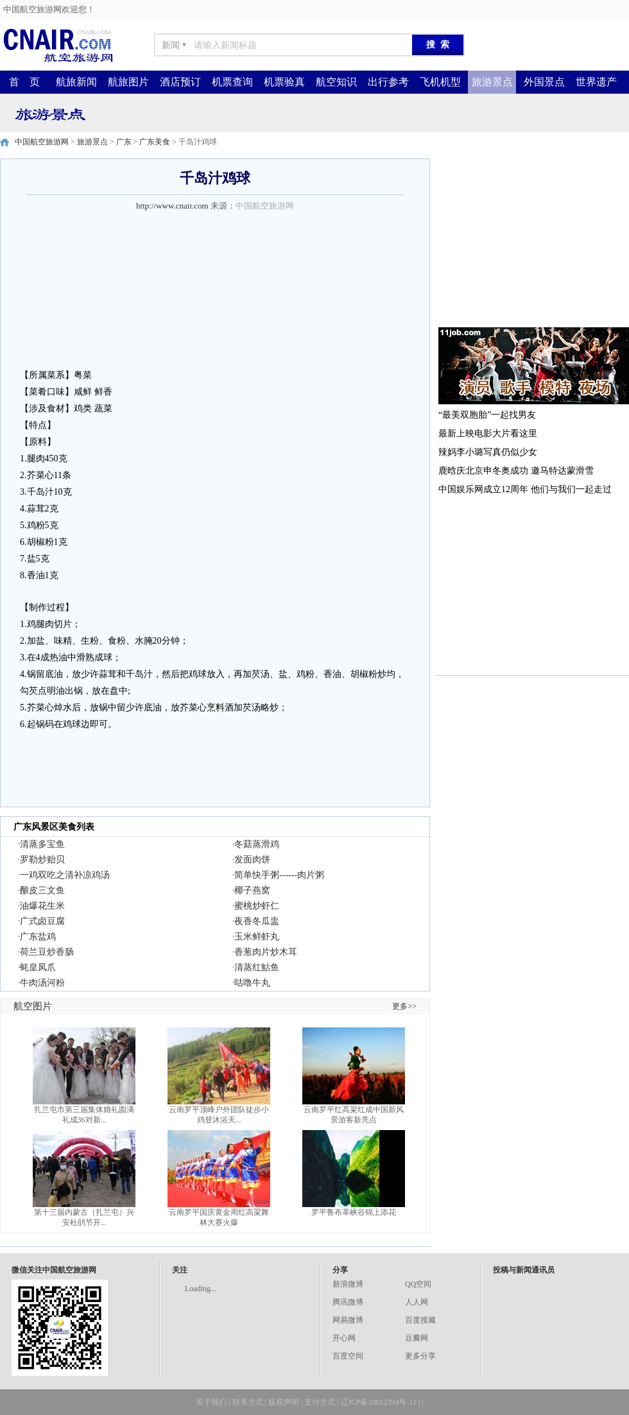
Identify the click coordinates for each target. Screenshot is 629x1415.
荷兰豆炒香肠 (47, 952)
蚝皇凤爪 (38, 967)
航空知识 (336, 81)
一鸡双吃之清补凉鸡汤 (65, 875)
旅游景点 (492, 81)
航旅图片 (128, 81)
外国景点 (544, 81)
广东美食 (154, 141)
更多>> (404, 1006)
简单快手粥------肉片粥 (279, 875)
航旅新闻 (76, 81)
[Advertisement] (532, 239)
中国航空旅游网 (42, 141)
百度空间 (347, 1355)
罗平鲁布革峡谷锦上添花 (353, 1212)
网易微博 (347, 1320)
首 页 (24, 81)
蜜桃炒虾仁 (256, 906)
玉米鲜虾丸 (256, 936)
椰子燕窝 (252, 890)
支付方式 (319, 1402)
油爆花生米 (42, 906)
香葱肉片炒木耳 (265, 952)
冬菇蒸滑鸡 (256, 844)
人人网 (416, 1302)
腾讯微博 (347, 1302)
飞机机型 (440, 81)
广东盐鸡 (38, 936)
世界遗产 (596, 81)
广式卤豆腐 (42, 921)
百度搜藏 (420, 1320)
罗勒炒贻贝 (42, 859)
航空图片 (32, 1006)
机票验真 (284, 81)
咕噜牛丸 (252, 983)
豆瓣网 (416, 1338)
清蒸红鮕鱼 (256, 967)
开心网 (344, 1338)
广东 (124, 141)
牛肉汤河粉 (42, 983)
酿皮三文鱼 (42, 890)
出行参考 (388, 81)
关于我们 (211, 1402)
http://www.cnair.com (172, 205)
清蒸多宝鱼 (42, 844)
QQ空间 (418, 1284)
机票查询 (232, 81)
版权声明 (283, 1402)
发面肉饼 (252, 859)
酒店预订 (180, 81)
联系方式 (247, 1402)
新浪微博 (347, 1284)
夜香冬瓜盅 (256, 921)
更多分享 (420, 1355)
